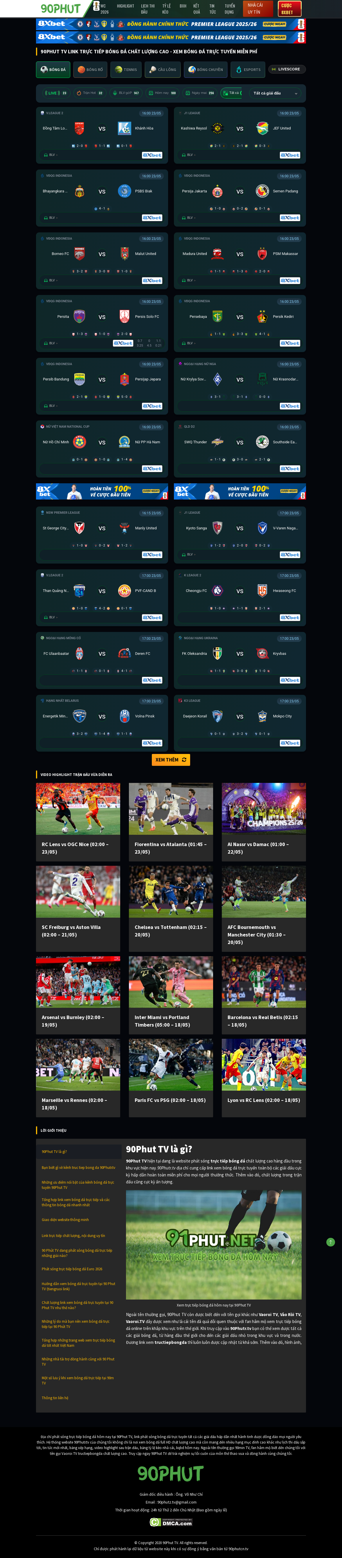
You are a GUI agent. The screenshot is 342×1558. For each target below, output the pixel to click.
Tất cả (234, 93)
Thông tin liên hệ (55, 1397)
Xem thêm (171, 760)
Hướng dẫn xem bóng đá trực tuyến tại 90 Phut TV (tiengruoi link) (78, 1286)
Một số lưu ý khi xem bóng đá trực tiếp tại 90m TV (78, 1380)
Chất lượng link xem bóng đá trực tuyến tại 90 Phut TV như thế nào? (77, 1305)
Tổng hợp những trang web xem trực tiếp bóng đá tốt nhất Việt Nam (78, 1343)
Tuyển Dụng (230, 9)
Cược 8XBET (287, 8)
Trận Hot (90, 93)
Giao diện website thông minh (65, 1219)
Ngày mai (200, 93)
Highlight (125, 6)
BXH (183, 6)
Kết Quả (196, 9)
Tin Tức (212, 9)
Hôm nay (162, 93)
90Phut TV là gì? (54, 1151)
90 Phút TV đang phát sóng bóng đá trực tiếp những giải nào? (77, 1253)
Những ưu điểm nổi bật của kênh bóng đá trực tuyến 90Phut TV (78, 1185)
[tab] (53, 69)
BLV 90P (126, 93)
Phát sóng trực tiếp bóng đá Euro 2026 (72, 1269)
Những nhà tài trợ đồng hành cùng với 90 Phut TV (78, 1362)
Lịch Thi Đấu (147, 9)
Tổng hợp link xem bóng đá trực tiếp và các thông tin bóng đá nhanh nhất (76, 1202)
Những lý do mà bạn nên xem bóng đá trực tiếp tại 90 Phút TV (75, 1324)
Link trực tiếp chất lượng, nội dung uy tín (73, 1235)
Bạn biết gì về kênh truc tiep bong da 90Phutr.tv (78, 1167)
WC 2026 (104, 9)
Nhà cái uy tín (255, 8)
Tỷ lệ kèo (166, 9)
